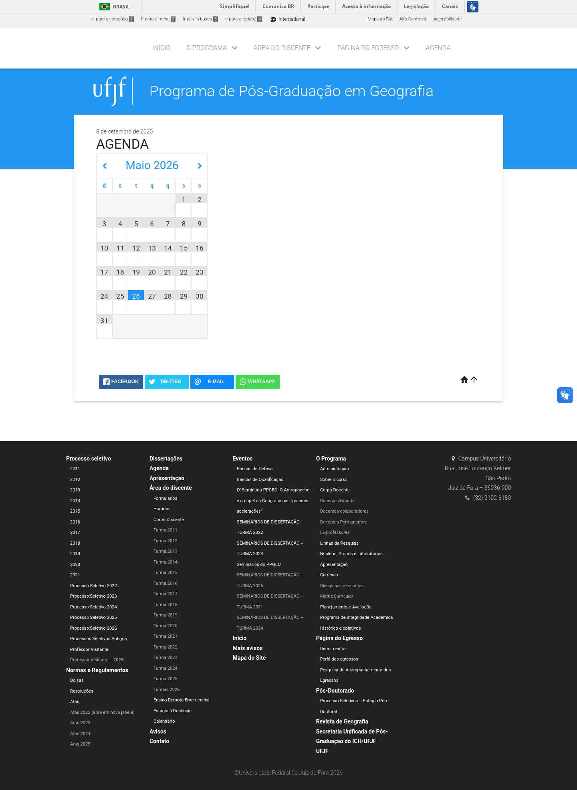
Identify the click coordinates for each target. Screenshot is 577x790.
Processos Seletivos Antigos (98, 638)
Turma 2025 (165, 678)
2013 (75, 490)
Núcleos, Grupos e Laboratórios (351, 553)
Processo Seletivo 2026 (93, 628)
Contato (159, 741)
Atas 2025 (80, 744)
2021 (75, 575)
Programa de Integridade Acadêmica (356, 617)
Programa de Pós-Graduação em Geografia (291, 91)
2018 (75, 543)
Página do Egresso (368, 48)
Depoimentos (333, 648)
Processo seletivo (88, 458)
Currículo (329, 575)
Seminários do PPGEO (259, 564)
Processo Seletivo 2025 (93, 617)
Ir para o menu (158, 19)
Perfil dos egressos (339, 659)
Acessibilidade (448, 19)
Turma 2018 (165, 604)
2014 (75, 500)
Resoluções (81, 691)
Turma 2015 (165, 572)
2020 (75, 564)
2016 (75, 522)
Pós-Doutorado (335, 690)
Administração (334, 468)
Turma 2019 (165, 615)
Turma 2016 (165, 583)
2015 (75, 511)
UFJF (322, 751)
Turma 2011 (165, 530)
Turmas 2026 (166, 689)
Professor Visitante (89, 649)
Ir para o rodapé (243, 19)
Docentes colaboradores (344, 511)
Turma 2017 (165, 593)
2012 (75, 479)
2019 (75, 553)
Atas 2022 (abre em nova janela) (102, 712)
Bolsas (77, 680)
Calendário (164, 721)
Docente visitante (337, 500)
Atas (74, 701)
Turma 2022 (165, 647)
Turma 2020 (165, 625)
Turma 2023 (165, 657)
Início (161, 48)
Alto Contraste (413, 19)
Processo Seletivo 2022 (93, 585)
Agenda (438, 48)
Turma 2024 (165, 668)
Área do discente (282, 48)
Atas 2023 (80, 722)
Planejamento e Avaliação (345, 607)
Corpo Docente (335, 490)
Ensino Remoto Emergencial (181, 700)
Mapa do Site (380, 19)
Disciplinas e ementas (342, 585)
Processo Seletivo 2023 (93, 596)
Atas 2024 (80, 733)
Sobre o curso (334, 479)
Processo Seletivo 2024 (93, 607)
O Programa (206, 48)
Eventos (243, 458)
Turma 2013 (165, 551)
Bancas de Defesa (255, 468)
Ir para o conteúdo (113, 19)
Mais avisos (248, 648)
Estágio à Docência (172, 710)
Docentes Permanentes (343, 522)
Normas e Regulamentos (97, 670)
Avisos (157, 731)
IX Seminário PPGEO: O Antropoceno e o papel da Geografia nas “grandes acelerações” (273, 500)
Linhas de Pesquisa (339, 543)
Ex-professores (335, 532)
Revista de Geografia (342, 721)
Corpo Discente (168, 519)
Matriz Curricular (336, 596)
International (287, 19)
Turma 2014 (165, 562)
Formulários (165, 498)
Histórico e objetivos (340, 628)
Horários (162, 508)
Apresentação (166, 478)
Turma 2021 (165, 636)
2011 (75, 468)
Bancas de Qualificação (260, 479)
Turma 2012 (165, 541)
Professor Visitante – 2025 (96, 660)
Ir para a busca (200, 19)
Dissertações (165, 458)
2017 (75, 532)
